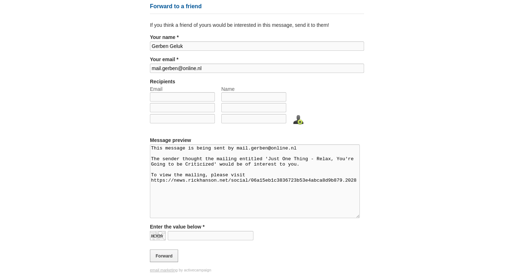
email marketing (164, 270)
